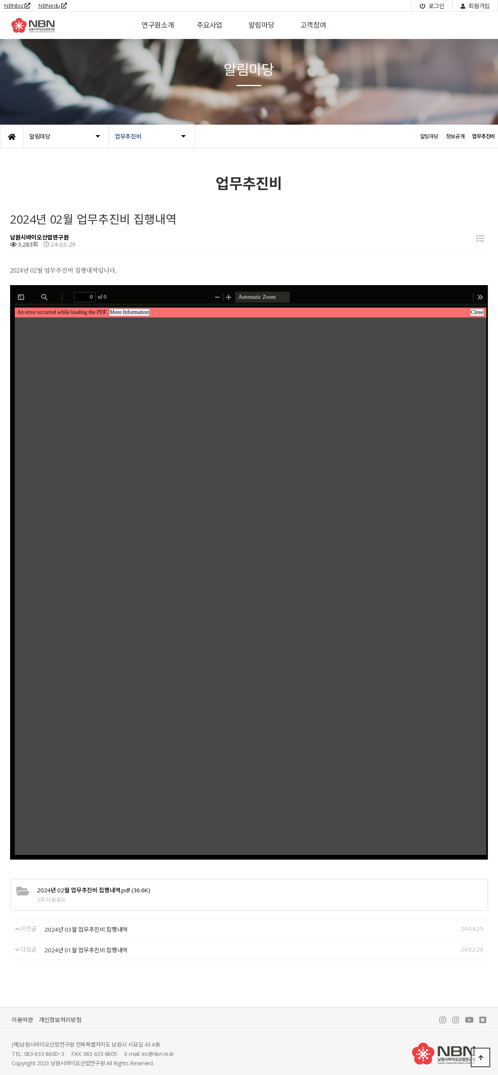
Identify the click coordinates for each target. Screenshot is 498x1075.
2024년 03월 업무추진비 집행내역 (86, 929)
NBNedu (52, 5)
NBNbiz (17, 5)
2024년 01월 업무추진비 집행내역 (86, 950)
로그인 (432, 6)
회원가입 (475, 6)
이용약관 (22, 1020)
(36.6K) (93, 890)
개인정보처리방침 (60, 1020)
